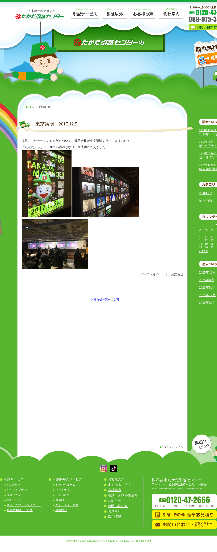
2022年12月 (207, 295)
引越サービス (14, 479)
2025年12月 (207, 272)
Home (32, 107)
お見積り (114, 511)
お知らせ (205, 193)
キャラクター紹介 (66, 505)
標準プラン (14, 494)
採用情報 (205, 200)
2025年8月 (206, 280)
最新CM (60, 500)
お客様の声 (116, 479)
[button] (103, 471)
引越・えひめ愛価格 (123, 495)
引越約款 (61, 510)
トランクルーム (65, 484)
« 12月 (203, 251)
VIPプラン (13, 484)
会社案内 (114, 490)
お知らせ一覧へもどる (105, 299)
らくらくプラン (17, 489)
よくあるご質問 (119, 484)
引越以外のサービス (67, 479)
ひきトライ (62, 489)
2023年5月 (206, 287)
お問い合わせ (118, 506)
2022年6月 (206, 302)
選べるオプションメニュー (24, 505)
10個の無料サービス (20, 510)
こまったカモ (64, 494)
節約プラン (14, 500)
